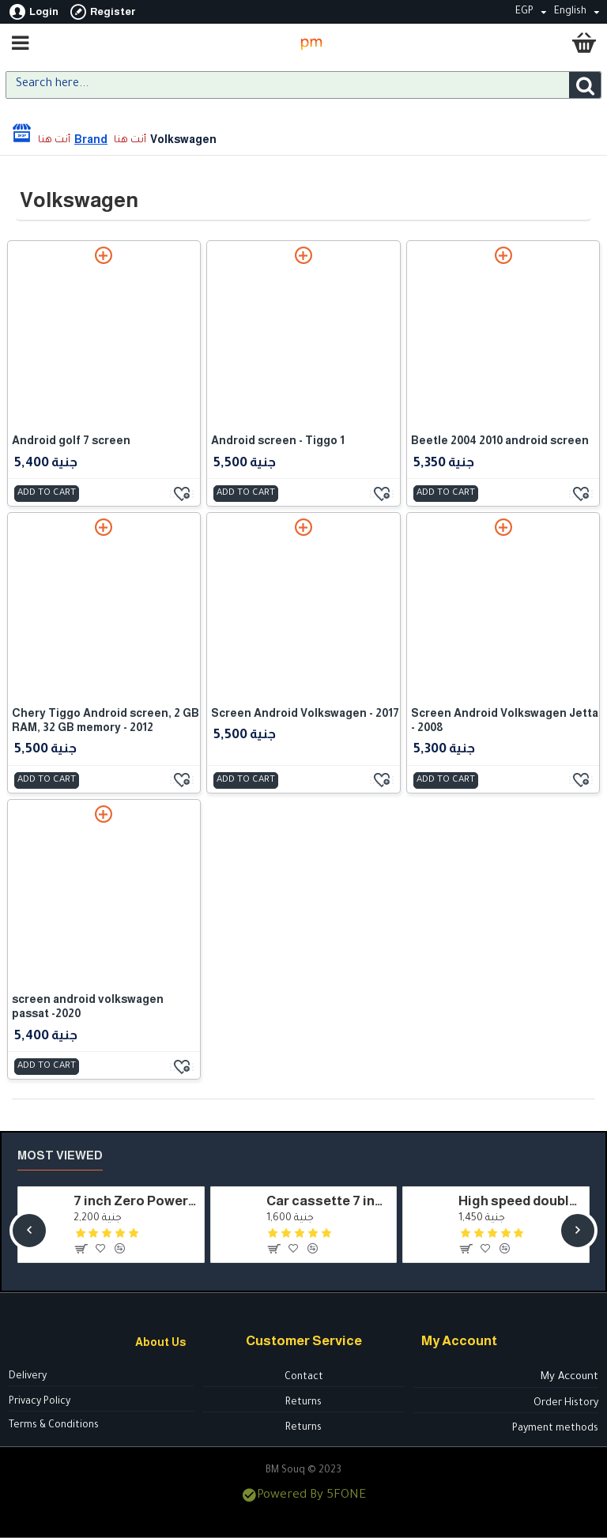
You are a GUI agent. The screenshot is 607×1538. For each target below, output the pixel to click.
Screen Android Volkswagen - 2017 (305, 713)
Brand (90, 139)
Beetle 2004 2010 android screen (500, 440)
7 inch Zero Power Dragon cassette (136, 1200)
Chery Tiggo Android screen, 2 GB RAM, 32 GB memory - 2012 (105, 720)
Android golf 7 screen (71, 440)
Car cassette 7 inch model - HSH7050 (328, 1200)
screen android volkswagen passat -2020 (88, 1006)
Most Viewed (60, 1155)
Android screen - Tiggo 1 (278, 440)
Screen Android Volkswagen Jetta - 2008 (504, 720)
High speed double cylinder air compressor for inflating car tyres (520, 1200)
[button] (29, 1230)
